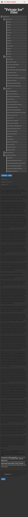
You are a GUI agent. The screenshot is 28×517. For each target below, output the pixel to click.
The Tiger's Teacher (12, 80)
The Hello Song (11, 99)
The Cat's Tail (10, 118)
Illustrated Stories (9, 152)
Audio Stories (8, 56)
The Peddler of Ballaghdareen (14, 125)
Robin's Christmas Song (12, 75)
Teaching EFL (10, 139)
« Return (4, 175)
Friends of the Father (12, 133)
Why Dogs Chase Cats (12, 115)
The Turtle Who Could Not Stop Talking (16, 70)
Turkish (9, 54)
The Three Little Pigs (12, 141)
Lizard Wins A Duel (11, 72)
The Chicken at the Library (13, 96)
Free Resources (5, 16)
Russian (9, 51)
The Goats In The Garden (13, 64)
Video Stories (8, 88)
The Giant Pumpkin (12, 62)
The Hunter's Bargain (12, 102)
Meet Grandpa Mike (12, 91)
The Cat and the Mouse (12, 94)
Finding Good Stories (12, 171)
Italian (9, 38)
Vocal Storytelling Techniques (14, 165)
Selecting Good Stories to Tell (14, 160)
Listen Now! (10, 59)
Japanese (9, 40)
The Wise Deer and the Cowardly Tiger (16, 78)
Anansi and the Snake (12, 131)
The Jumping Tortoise (12, 107)
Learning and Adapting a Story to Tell (16, 163)
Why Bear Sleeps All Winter (13, 83)
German (9, 32)
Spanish (9, 48)
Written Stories (8, 19)
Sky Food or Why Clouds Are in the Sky (16, 112)
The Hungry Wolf (11, 67)
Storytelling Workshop (10, 155)
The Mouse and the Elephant (14, 110)
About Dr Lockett (11, 147)
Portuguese (10, 46)
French (9, 30)
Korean (9, 43)
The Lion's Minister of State (13, 128)
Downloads (10, 157)
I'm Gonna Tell (10, 144)
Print (10, 175)
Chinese (9, 24)
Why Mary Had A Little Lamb (14, 86)
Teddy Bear (10, 136)
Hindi (8, 35)
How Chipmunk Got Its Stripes (14, 104)
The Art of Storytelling (12, 123)
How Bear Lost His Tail (12, 120)
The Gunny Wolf (11, 149)
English (9, 22)
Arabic (8, 27)
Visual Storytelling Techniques (14, 168)
